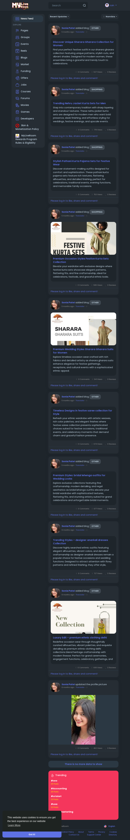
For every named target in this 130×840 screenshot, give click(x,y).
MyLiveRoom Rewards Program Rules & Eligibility (26, 139)
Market (22, 64)
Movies (22, 105)
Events (22, 44)
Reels (21, 51)
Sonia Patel (68, 28)
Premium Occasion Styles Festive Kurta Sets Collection (81, 260)
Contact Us (74, 834)
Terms (91, 832)
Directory (113, 834)
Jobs (21, 85)
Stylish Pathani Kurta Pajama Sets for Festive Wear (81, 162)
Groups (23, 37)
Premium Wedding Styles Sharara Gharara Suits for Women (83, 351)
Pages (22, 31)
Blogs (21, 58)
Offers (22, 78)
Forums (23, 98)
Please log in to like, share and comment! (74, 78)
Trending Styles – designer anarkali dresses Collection (80, 541)
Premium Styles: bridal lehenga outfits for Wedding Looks (79, 477)
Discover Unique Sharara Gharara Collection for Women (83, 43)
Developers (25, 119)
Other (95, 28)
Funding (23, 71)
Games (23, 112)
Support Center (94, 834)
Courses (23, 92)
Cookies (113, 832)
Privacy (101, 832)
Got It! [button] (32, 834)
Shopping (97, 89)
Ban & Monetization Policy (27, 127)
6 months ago (68, 530)
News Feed (24, 19)
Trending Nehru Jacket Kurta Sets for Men (79, 103)
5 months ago (68, 32)
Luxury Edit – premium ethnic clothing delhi (80, 637)
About (81, 832)
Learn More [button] (14, 825)
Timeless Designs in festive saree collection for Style (82, 412)
